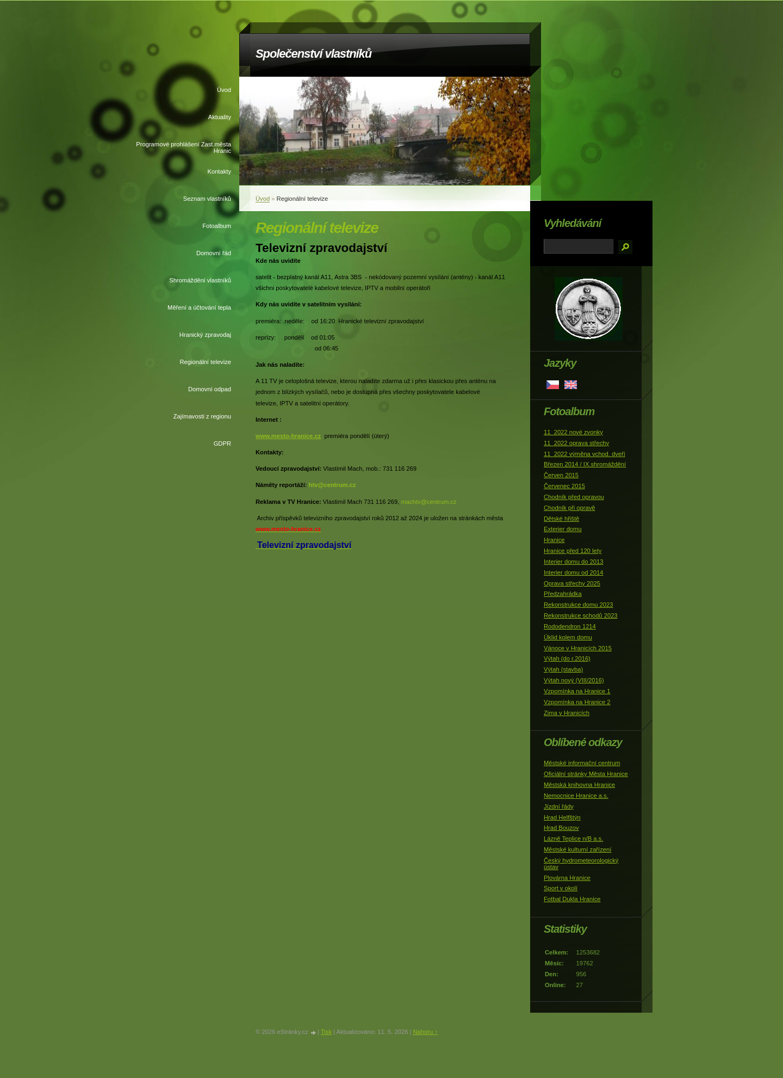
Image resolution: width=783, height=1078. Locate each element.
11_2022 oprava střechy (576, 443)
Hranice (554, 540)
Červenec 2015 (564, 486)
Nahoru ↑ (425, 1031)
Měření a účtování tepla (199, 307)
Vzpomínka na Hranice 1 (577, 691)
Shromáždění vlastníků (200, 280)
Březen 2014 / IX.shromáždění (585, 464)
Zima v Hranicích (566, 713)
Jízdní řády (559, 806)
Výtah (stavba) (563, 669)
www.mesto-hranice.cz (288, 436)
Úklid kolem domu (568, 637)
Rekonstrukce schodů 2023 (581, 615)
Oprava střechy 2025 (572, 583)
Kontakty (219, 171)
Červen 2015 (561, 475)
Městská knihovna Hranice (579, 784)
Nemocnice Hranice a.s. (576, 795)
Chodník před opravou (574, 497)
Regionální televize (205, 362)
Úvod (224, 90)
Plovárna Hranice (567, 877)
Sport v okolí (560, 888)
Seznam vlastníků (207, 198)
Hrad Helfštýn (562, 817)
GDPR (222, 443)
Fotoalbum (216, 226)
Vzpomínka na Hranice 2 (577, 702)
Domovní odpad (209, 389)
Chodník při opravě (569, 507)
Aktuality (219, 117)
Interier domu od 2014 (573, 572)
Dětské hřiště (561, 518)
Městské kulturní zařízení (577, 849)
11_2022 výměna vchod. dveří (584, 454)
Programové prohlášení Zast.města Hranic (183, 147)
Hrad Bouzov (561, 827)
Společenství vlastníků (313, 53)
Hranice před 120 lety (572, 550)
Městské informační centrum (582, 763)
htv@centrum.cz (332, 485)
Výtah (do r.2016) (567, 658)
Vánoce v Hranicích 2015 (578, 648)
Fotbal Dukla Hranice (572, 899)
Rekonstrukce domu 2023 (578, 604)
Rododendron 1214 (570, 626)
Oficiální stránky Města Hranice (586, 774)
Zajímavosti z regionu (202, 416)
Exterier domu (563, 529)
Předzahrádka (563, 593)
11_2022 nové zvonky (573, 432)
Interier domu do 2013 (573, 561)
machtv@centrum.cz (428, 501)
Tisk (326, 1031)
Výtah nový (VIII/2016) (574, 680)
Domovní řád (213, 253)
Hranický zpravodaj (205, 334)
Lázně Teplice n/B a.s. (573, 838)
